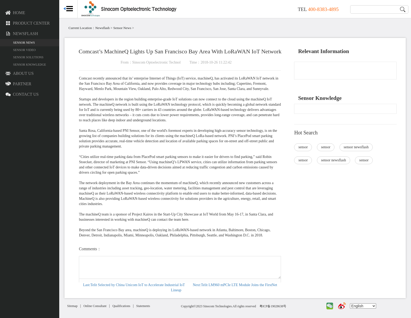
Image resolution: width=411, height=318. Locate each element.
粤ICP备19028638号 (276, 306)
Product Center (27, 23)
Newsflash (21, 34)
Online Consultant (101, 306)
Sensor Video (24, 50)
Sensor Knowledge (29, 64)
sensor (305, 147)
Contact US (22, 95)
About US (19, 74)
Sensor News (24, 42)
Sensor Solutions (28, 57)
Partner (18, 84)
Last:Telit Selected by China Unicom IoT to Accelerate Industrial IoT (138, 285)
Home (15, 13)
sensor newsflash (358, 147)
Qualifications (128, 306)
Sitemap (78, 306)
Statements (149, 306)
